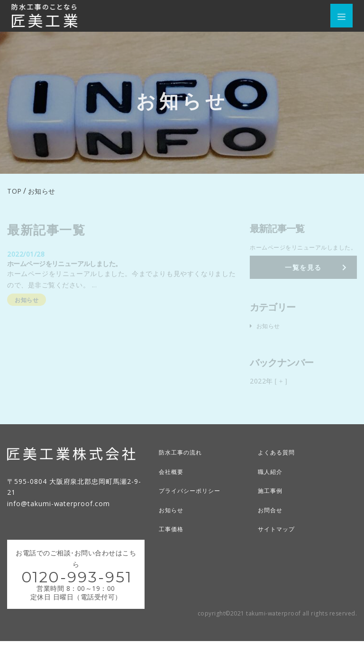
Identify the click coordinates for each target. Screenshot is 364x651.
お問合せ (272, 518)
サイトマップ (279, 537)
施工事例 (272, 499)
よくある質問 (279, 461)
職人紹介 (272, 480)
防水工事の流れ (184, 461)
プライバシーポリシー (194, 499)
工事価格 (173, 537)
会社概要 (173, 480)
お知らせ (173, 518)
